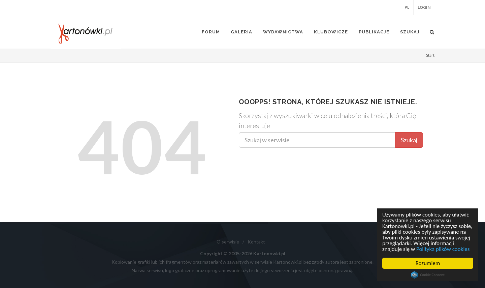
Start (430, 55)
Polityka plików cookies (443, 249)
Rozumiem (428, 263)
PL (407, 7)
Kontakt (256, 241)
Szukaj (409, 140)
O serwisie (228, 241)
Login (424, 7)
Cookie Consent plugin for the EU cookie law (428, 275)
